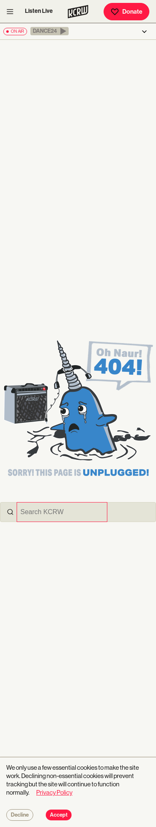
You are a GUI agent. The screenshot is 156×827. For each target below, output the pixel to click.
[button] (49, 31)
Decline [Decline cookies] (20, 815)
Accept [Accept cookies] (58, 815)
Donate (126, 11)
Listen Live (39, 11)
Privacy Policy (54, 792)
